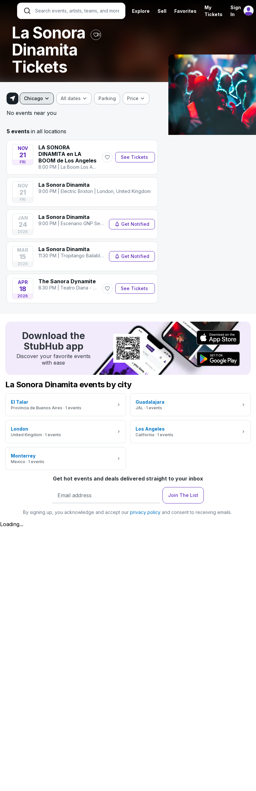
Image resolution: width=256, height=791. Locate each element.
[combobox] (37, 98)
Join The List (183, 495)
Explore (141, 11)
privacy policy (145, 512)
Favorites (185, 11)
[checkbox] (107, 98)
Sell (162, 11)
